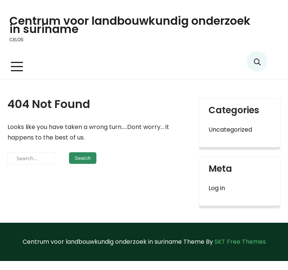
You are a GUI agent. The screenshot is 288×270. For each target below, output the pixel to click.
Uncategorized (230, 129)
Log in (216, 188)
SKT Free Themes (240, 241)
